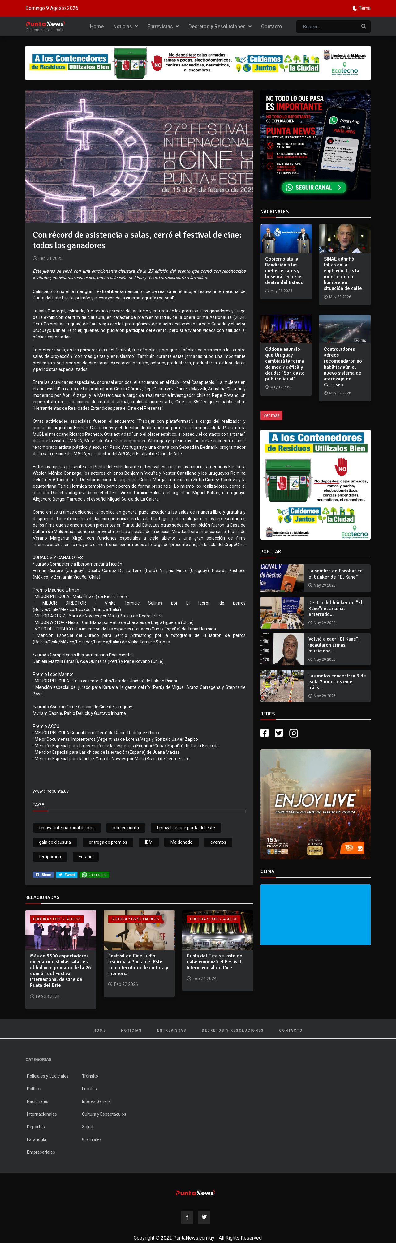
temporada (50, 856)
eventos (218, 842)
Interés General (97, 1101)
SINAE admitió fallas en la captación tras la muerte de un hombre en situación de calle (343, 274)
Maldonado (181, 842)
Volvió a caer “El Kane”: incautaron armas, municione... (333, 645)
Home (97, 26)
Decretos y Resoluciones (220, 26)
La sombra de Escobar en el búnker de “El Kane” (335, 574)
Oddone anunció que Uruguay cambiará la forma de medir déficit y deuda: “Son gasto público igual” (285, 364)
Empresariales (41, 1152)
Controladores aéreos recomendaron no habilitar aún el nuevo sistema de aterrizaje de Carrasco (343, 367)
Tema (365, 8)
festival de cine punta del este (186, 827)
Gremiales (92, 1139)
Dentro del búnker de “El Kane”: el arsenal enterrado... (335, 608)
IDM (149, 842)
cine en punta (126, 827)
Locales (89, 1088)
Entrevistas (163, 26)
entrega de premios (108, 842)
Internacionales (42, 1114)
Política (34, 1088)
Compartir (94, 875)
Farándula (36, 1139)
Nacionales (37, 1101)
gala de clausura (55, 842)
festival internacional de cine (67, 827)
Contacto (271, 26)
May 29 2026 (325, 585)
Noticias (125, 26)
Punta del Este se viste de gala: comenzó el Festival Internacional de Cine (214, 962)
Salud (87, 1126)
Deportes (36, 1126)
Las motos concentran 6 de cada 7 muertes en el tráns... (337, 682)
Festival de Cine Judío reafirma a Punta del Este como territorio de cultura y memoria (138, 965)
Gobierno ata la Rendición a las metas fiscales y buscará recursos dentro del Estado (284, 271)
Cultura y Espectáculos (56, 919)
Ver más (271, 415)
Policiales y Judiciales (48, 1076)
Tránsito (90, 1076)
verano (86, 856)
